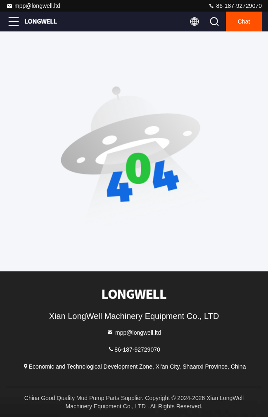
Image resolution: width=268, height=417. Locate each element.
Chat (244, 21)
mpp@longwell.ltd (33, 5)
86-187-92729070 (235, 5)
